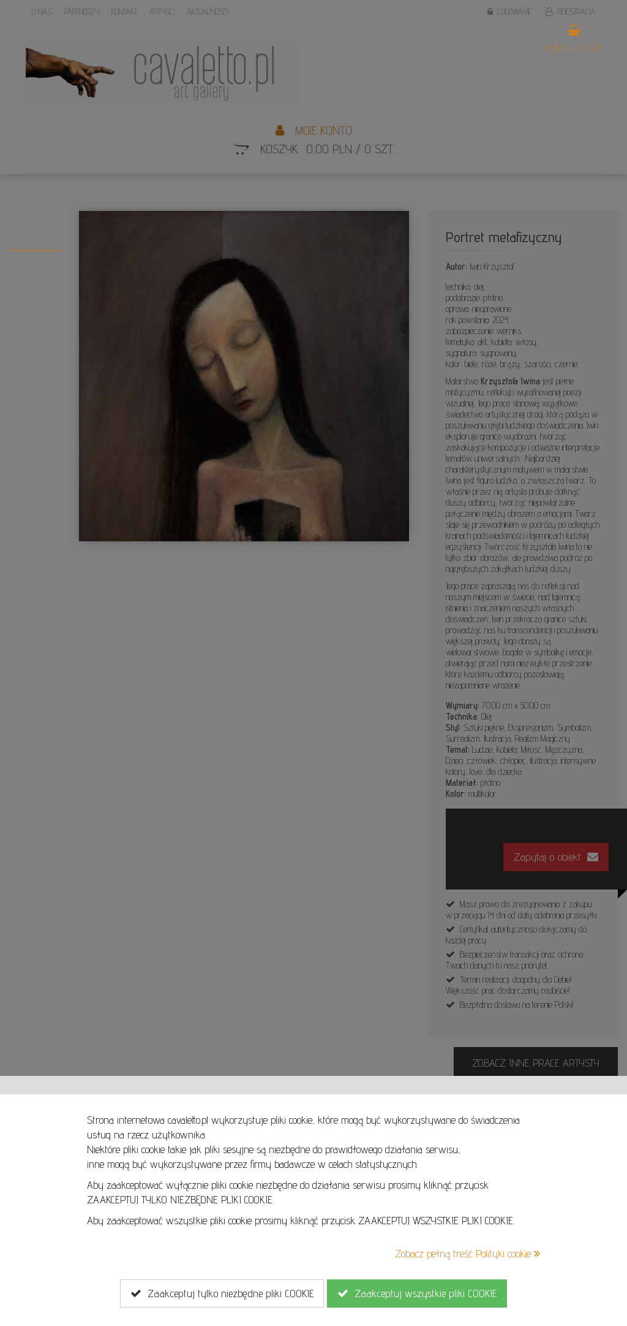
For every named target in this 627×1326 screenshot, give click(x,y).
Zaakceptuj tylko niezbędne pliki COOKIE (222, 1293)
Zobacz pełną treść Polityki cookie (467, 1253)
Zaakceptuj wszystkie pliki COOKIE (417, 1293)
